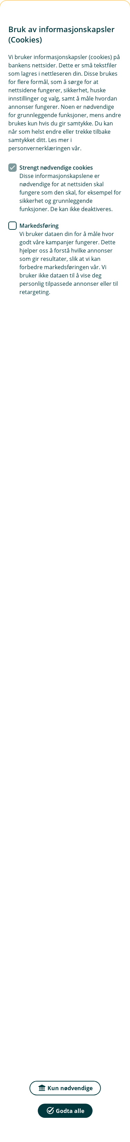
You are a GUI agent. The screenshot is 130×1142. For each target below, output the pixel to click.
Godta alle (65, 1110)
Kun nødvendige (65, 1087)
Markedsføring (39, 225)
